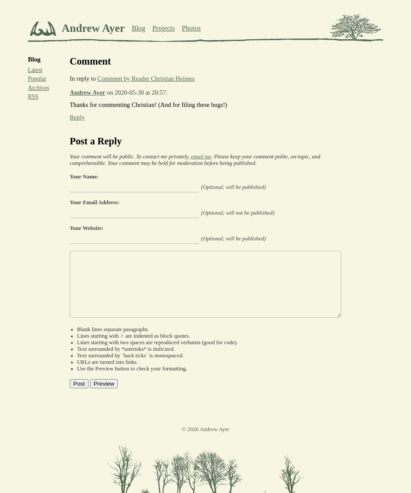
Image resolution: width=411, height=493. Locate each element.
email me (201, 157)
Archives (38, 88)
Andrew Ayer (87, 92)
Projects (163, 28)
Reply (77, 117)
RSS (33, 96)
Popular (37, 78)
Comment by (146, 78)
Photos (191, 28)
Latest (35, 70)
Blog (138, 28)
